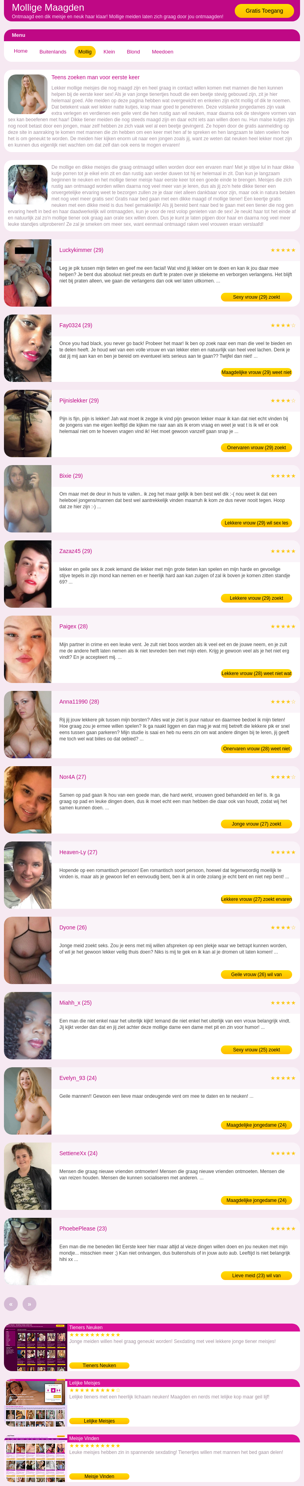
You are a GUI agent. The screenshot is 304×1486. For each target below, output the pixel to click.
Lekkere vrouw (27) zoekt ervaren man (256, 900)
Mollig (85, 52)
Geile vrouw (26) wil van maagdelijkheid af (256, 975)
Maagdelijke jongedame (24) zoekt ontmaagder (256, 1125)
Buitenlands (53, 52)
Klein (109, 52)
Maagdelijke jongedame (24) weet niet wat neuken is (256, 1201)
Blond (133, 52)
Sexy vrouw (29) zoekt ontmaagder (256, 297)
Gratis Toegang (264, 11)
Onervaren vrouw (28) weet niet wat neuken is (256, 749)
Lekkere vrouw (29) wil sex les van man (257, 523)
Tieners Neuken (99, 1365)
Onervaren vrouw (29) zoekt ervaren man (256, 448)
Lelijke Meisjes (99, 1421)
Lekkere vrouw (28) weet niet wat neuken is (256, 674)
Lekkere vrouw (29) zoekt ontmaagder (256, 599)
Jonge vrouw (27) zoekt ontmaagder (256, 824)
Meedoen (162, 52)
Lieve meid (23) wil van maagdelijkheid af (256, 1276)
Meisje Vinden (99, 1476)
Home (21, 51)
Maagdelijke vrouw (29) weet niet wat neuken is (256, 373)
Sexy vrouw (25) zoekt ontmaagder (256, 1050)
